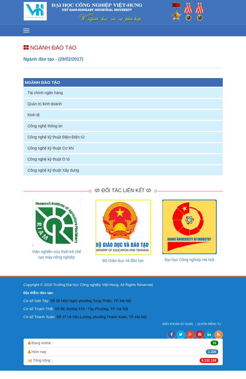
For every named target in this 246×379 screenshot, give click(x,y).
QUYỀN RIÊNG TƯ (209, 324)
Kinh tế (34, 115)
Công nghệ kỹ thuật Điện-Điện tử (56, 137)
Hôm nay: (123, 351)
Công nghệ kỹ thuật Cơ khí (51, 148)
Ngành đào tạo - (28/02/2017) (53, 59)
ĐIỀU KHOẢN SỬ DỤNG (178, 324)
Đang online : (123, 343)
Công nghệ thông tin (45, 126)
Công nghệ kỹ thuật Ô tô (49, 159)
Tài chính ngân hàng (45, 93)
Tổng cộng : (123, 360)
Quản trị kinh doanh (45, 104)
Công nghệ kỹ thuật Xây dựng (53, 170)
